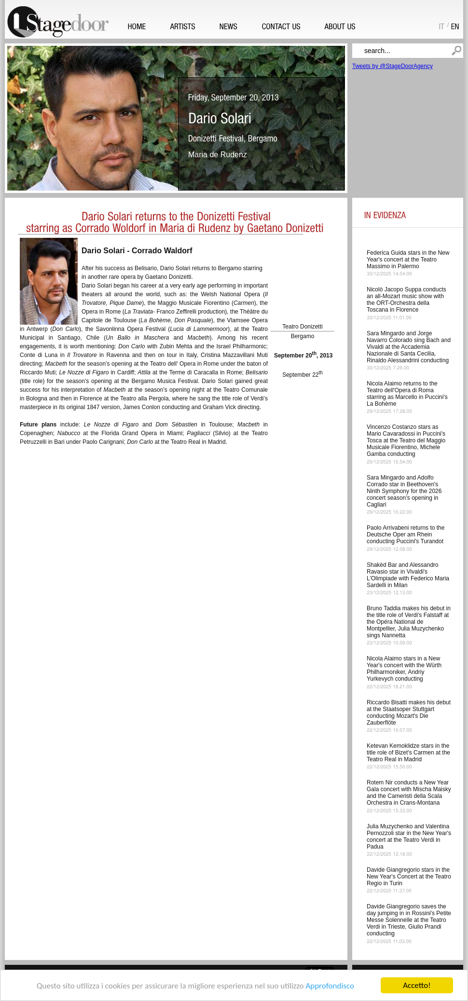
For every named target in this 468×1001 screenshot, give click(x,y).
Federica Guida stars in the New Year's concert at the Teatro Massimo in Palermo (408, 259)
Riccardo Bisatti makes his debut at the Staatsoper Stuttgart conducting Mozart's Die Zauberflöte (409, 712)
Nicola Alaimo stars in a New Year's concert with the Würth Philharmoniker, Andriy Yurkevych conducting (404, 668)
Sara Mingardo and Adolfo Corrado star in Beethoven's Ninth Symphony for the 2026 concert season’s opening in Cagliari (404, 491)
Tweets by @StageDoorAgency (392, 66)
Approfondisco (329, 986)
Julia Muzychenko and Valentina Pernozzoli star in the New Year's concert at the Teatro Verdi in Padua (409, 836)
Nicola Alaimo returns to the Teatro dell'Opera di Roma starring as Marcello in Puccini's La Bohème (407, 393)
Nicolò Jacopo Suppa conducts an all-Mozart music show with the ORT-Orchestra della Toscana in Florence (406, 299)
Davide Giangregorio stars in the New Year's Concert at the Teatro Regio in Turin (409, 876)
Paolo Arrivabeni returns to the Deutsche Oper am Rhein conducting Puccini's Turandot (405, 534)
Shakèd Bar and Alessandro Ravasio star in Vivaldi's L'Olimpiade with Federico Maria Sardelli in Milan (408, 575)
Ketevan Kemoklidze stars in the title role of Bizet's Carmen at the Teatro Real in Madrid (408, 752)
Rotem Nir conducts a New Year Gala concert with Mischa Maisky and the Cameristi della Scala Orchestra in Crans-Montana (409, 792)
